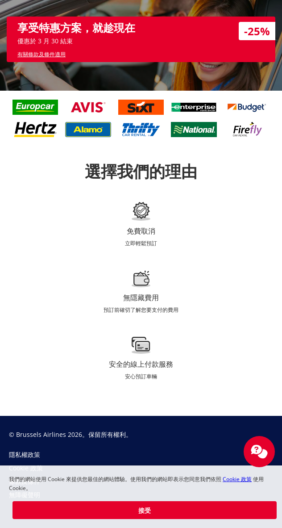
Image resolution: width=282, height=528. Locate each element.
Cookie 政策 (237, 479)
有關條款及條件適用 (41, 54)
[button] (144, 510)
